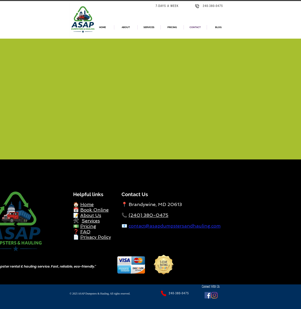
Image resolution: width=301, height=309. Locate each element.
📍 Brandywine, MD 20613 (152, 204)
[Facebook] (208, 295)
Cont (127, 194)
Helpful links (88, 194)
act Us (140, 194)
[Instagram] (214, 295)
